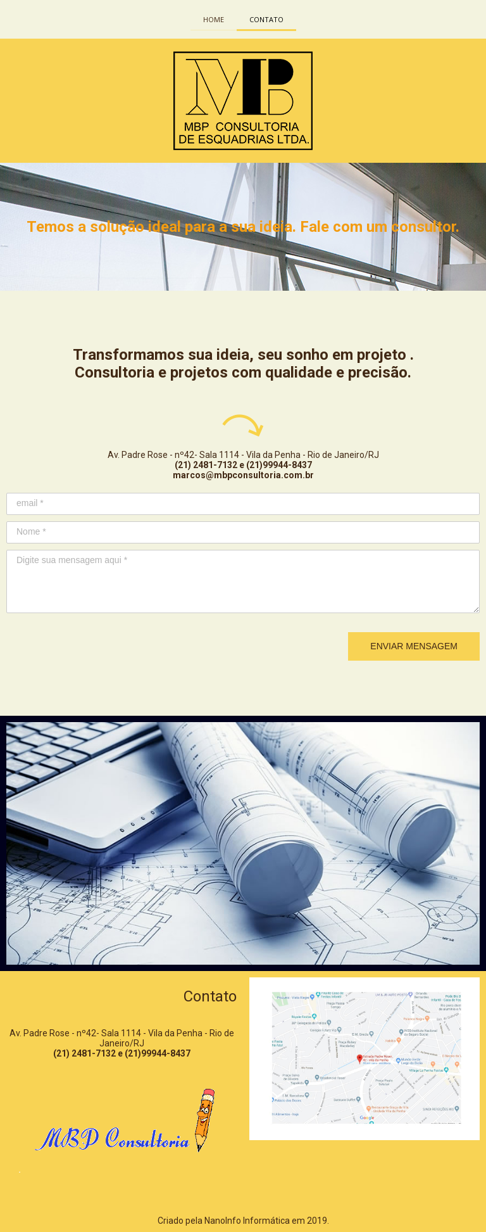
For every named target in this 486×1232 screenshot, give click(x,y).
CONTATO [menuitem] (266, 19)
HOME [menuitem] (213, 19)
